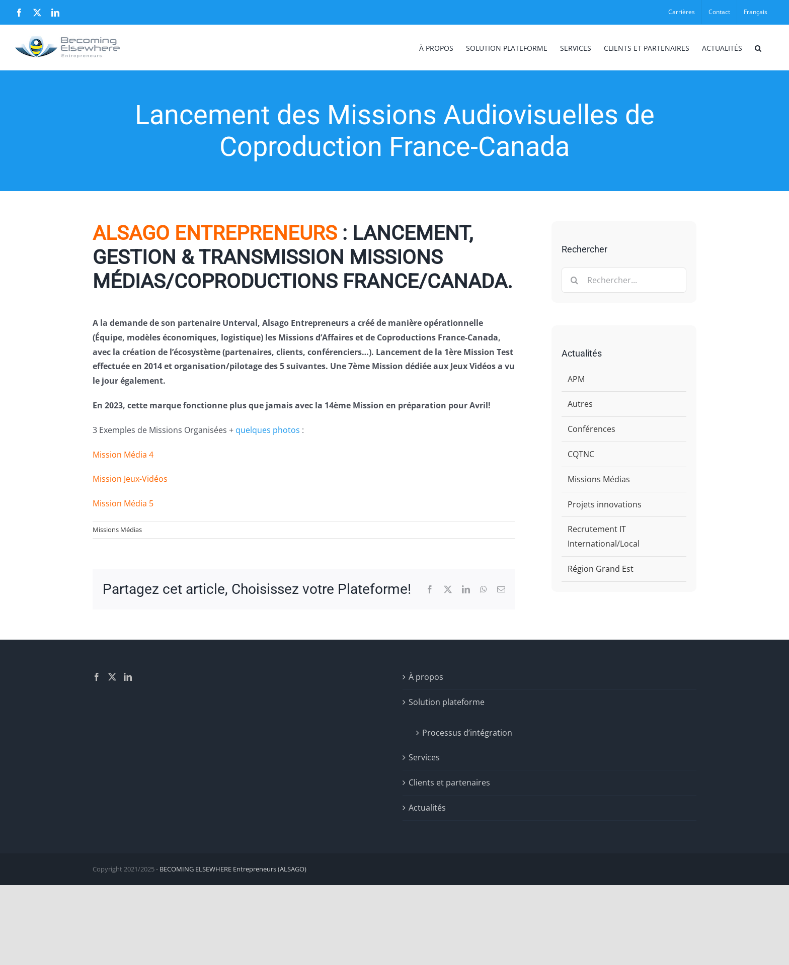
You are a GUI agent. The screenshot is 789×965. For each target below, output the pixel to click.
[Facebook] (97, 677)
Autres (580, 403)
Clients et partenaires (449, 782)
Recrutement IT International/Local (604, 536)
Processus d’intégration (467, 732)
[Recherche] (574, 280)
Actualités (427, 807)
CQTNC (581, 454)
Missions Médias (117, 529)
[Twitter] (112, 677)
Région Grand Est (601, 568)
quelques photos (267, 429)
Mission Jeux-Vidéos (130, 478)
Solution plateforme (447, 702)
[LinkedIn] (128, 677)
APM (576, 379)
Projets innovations (605, 504)
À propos (426, 676)
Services (424, 757)
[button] (758, 47)
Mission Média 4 (123, 454)
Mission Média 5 (123, 503)
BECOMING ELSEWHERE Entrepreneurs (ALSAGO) (233, 868)
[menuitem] (755, 12)
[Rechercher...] (624, 280)
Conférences (591, 428)
